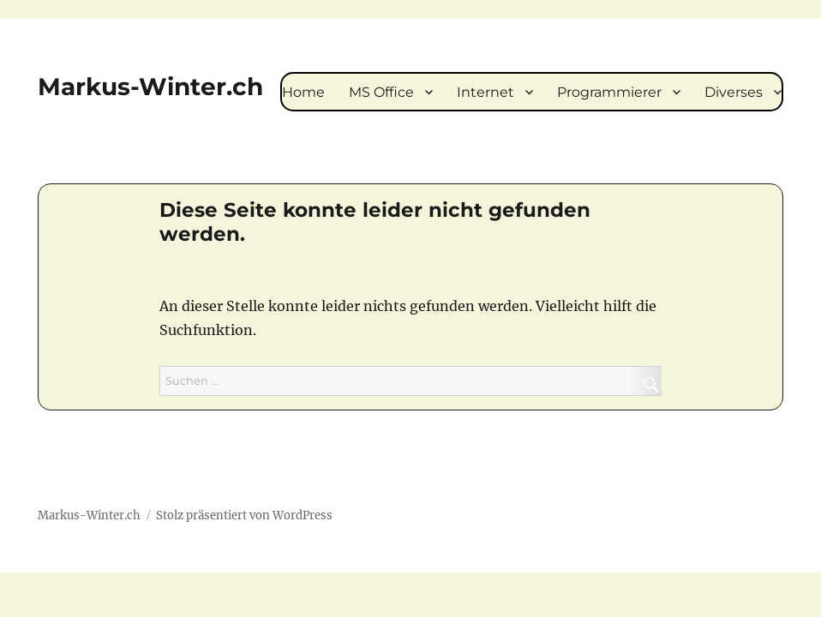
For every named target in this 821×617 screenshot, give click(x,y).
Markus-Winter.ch (150, 86)
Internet (485, 92)
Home (303, 92)
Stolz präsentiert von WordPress (244, 515)
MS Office (381, 92)
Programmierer (609, 92)
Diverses (733, 92)
